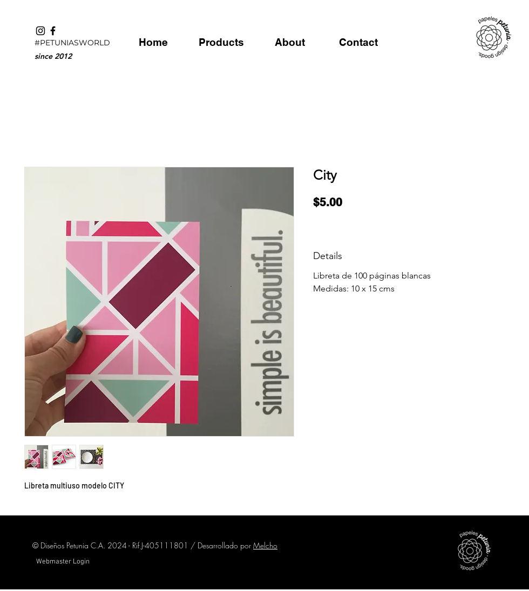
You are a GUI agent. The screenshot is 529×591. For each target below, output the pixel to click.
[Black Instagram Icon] (40, 31)
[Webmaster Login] (63, 561)
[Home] (153, 42)
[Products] (221, 42)
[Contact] (358, 42)
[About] (289, 42)
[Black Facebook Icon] (53, 31)
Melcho (265, 545)
